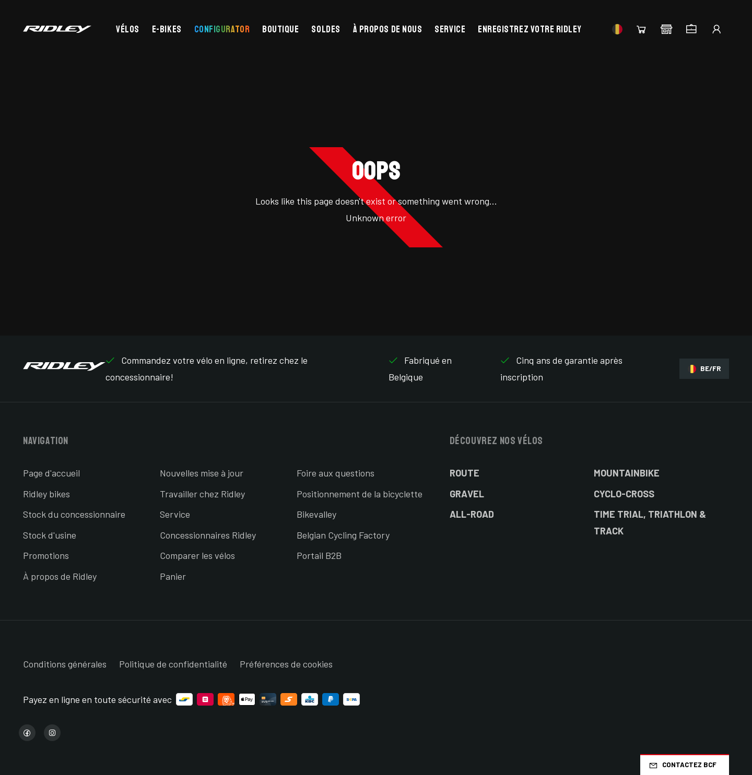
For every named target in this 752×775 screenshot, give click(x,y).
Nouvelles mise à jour (201, 473)
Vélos (127, 29)
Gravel (467, 493)
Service (449, 29)
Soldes (325, 29)
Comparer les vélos (197, 555)
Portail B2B (319, 555)
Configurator (222, 29)
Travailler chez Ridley (202, 493)
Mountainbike (627, 473)
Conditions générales (65, 664)
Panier (173, 576)
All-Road (472, 514)
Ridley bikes (46, 493)
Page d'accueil (51, 473)
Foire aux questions (335, 473)
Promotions (46, 555)
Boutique (280, 29)
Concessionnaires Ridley (208, 535)
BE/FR (704, 368)
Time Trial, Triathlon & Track (650, 522)
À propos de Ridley (60, 576)
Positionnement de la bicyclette (359, 493)
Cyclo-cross (624, 493)
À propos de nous (387, 29)
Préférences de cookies (286, 664)
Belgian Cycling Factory (343, 535)
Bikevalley (316, 514)
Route (464, 473)
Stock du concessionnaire (74, 514)
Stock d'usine (49, 535)
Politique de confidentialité (173, 664)
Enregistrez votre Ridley (529, 29)
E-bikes (167, 29)
